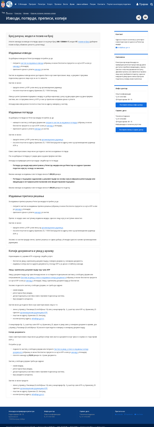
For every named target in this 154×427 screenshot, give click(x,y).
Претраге (32, 4)
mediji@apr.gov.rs (123, 47)
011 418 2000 (121, 119)
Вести (65, 4)
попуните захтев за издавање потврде (61, 122)
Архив (72, 4)
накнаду (16, 66)
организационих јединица (52, 138)
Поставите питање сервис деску (131, 130)
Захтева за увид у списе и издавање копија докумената (42, 276)
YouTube (139, 411)
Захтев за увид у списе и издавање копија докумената (75, 347)
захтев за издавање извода (31, 63)
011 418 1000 (121, 97)
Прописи (57, 4)
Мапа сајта (101, 424)
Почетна (9, 13)
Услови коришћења (87, 424)
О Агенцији (22, 4)
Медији (26, 13)
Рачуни (93, 4)
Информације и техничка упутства (128, 124)
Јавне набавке (82, 4)
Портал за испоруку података (119, 4)
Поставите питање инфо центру (131, 105)
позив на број (83, 41)
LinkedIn (119, 411)
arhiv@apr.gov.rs (38, 316)
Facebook (128, 411)
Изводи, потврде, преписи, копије (43, 13)
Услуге (49, 4)
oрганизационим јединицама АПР (33, 310)
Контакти (101, 4)
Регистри (41, 4)
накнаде (37, 69)
